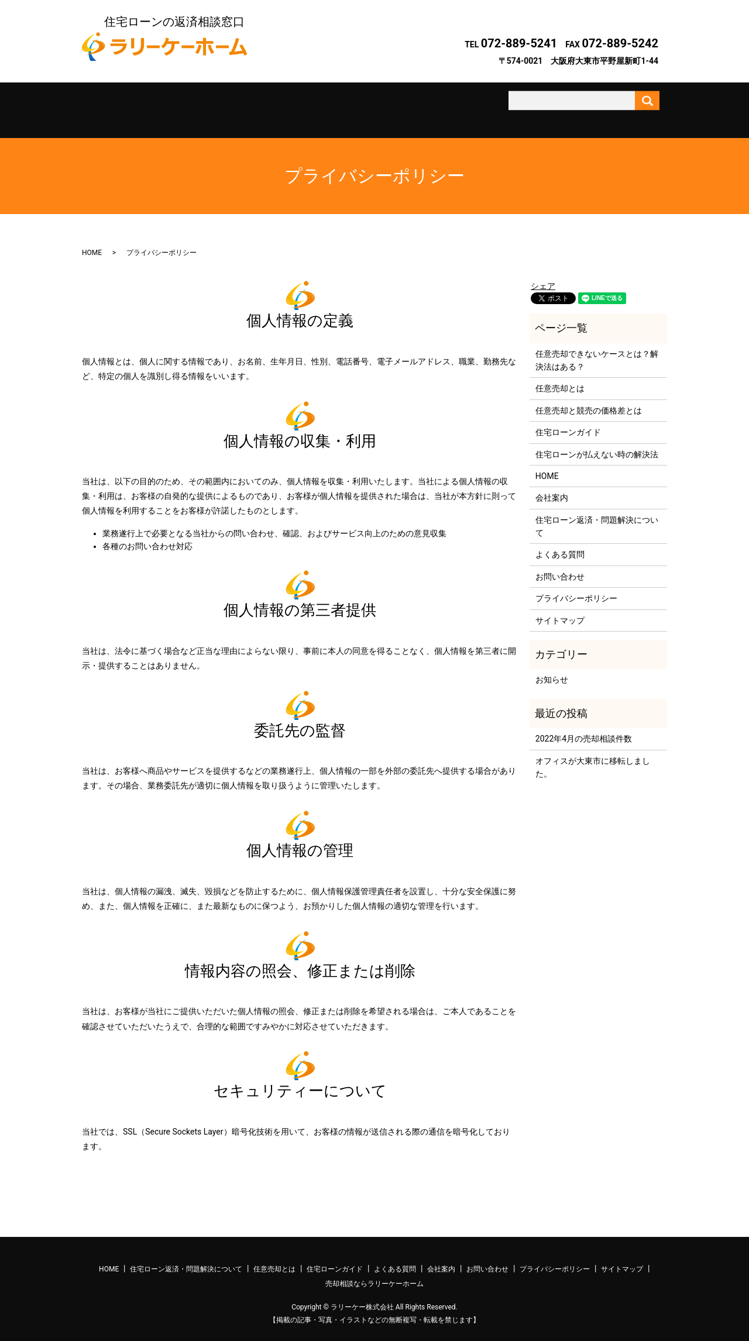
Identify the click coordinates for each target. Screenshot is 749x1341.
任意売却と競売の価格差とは (588, 400)
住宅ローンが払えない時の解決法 (596, 444)
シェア (543, 276)
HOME (92, 243)
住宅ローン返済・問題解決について (190, 105)
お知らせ (551, 669)
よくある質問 (407, 105)
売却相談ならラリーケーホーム (374, 1274)
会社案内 (479, 105)
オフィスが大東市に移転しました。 (592, 757)
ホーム (118, 105)
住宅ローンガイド (335, 105)
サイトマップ (560, 610)
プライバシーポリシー (576, 588)
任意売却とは (263, 105)
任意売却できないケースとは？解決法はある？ (596, 350)
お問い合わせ (552, 105)
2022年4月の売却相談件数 (583, 728)
